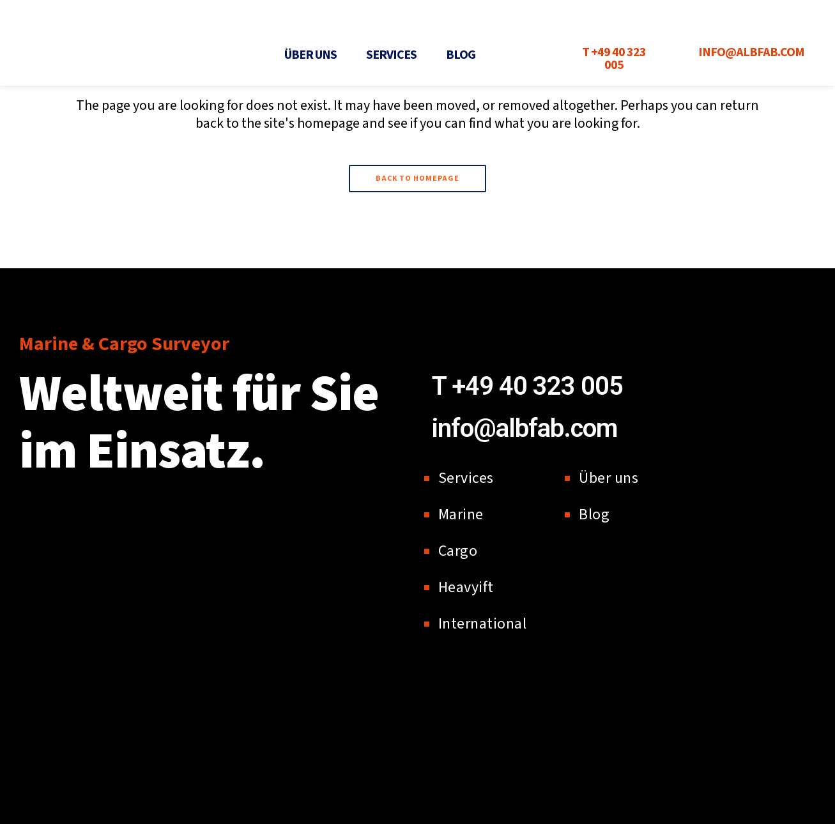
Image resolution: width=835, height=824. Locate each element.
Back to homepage (417, 178)
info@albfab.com (524, 428)
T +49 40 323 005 (527, 386)
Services (391, 55)
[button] (314, 55)
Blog (460, 55)
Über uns (310, 55)
